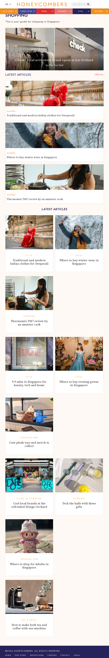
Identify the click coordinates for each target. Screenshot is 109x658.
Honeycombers (23, 651)
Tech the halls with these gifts (79, 505)
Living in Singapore (29, 498)
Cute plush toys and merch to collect (29, 444)
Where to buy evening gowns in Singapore (79, 383)
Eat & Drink (29, 620)
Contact (65, 655)
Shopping (29, 316)
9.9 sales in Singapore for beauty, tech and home (29, 383)
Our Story (20, 655)
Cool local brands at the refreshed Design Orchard (29, 505)
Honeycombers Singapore (41, 4)
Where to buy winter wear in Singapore (79, 262)
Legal (77, 655)
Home (8, 655)
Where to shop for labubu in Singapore (29, 565)
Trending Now (29, 437)
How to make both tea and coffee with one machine (29, 626)
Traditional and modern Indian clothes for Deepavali (29, 262)
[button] (16, 11)
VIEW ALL (99, 74)
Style (29, 255)
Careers (52, 655)
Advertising (37, 655)
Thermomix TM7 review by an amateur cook (29, 322)
